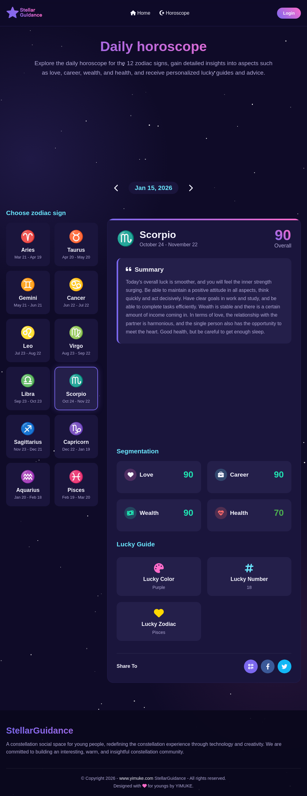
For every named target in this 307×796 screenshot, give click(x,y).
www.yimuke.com (136, 778)
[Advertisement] (153, 130)
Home (140, 13)
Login (289, 13)
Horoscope (174, 13)
